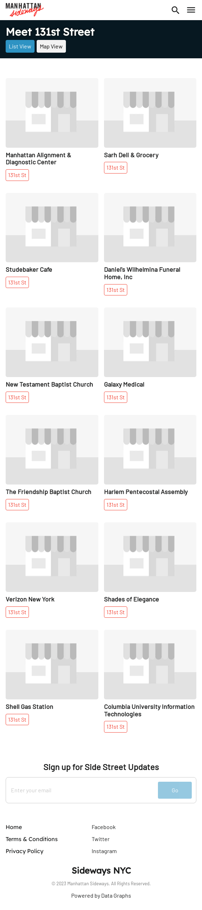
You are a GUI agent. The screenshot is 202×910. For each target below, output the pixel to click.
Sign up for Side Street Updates (101, 767)
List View (20, 46)
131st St (17, 174)
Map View (51, 46)
